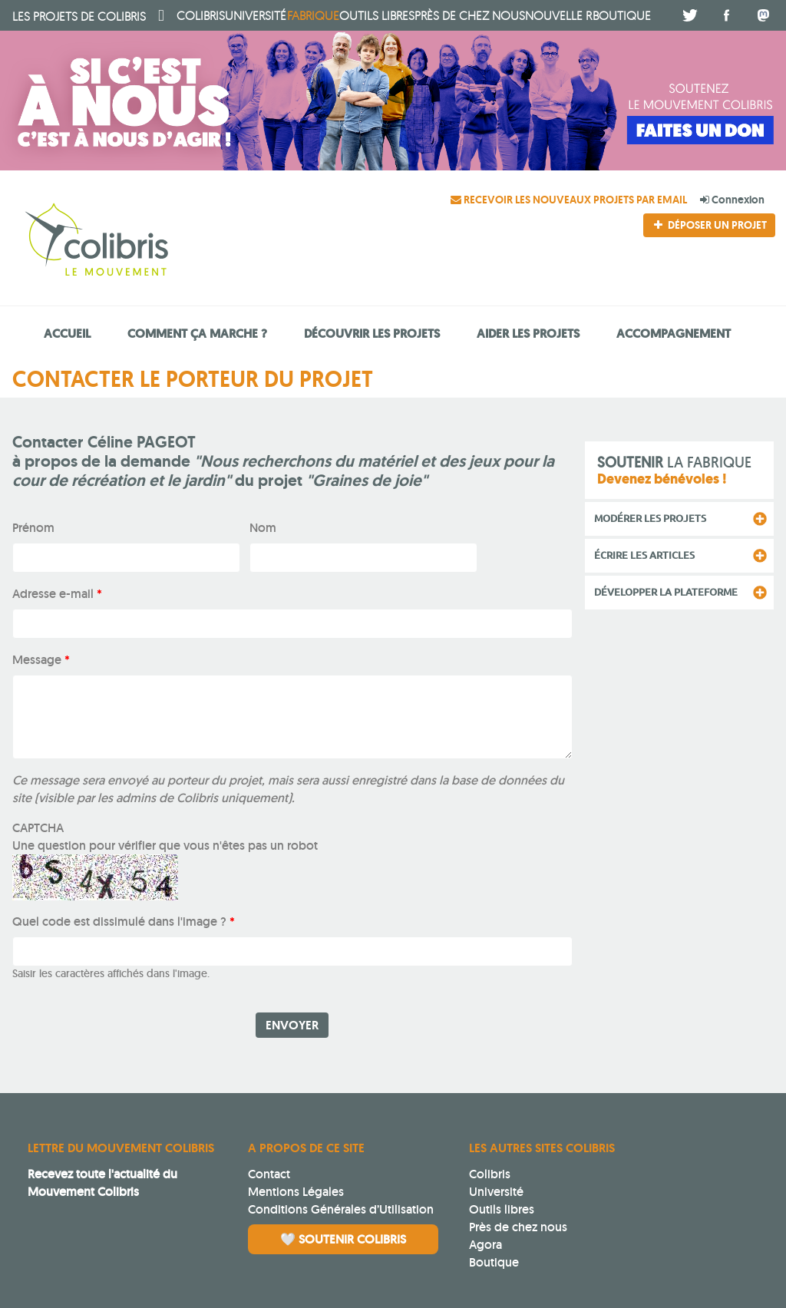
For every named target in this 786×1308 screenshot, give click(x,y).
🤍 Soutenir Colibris (343, 1239)
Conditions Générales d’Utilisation (341, 1209)
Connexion (732, 199)
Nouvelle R (558, 15)
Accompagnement (673, 333)
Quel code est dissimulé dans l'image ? (123, 921)
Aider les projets (528, 333)
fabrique (313, 15)
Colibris (79, 16)
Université (496, 1192)
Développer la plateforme (666, 592)
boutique (622, 15)
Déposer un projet (709, 225)
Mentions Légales (296, 1192)
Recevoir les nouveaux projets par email (570, 199)
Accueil (67, 333)
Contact (269, 1174)
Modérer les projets (650, 518)
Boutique (494, 1262)
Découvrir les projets (372, 333)
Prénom (33, 528)
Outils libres (376, 15)
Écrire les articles (644, 555)
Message (41, 660)
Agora (485, 1245)
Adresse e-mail (57, 594)
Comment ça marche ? (197, 333)
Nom (262, 528)
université (255, 15)
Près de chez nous (469, 15)
